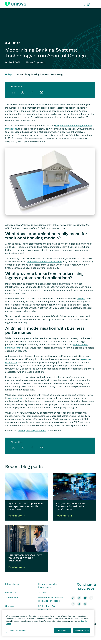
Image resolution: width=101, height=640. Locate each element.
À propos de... (12, 598)
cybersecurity (16, 398)
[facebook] (32, 92)
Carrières (10, 606)
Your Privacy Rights (17, 630)
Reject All (62, 630)
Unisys (8, 74)
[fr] (88, 4)
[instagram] (73, 604)
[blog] (79, 604)
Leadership (11, 592)
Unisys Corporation (36, 62)
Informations (12, 584)
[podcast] (85, 604)
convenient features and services (44, 262)
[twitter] (22, 92)
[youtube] (85, 598)
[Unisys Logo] (15, 4)
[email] (41, 92)
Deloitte (81, 299)
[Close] (90, 612)
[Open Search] (83, 4)
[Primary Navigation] (94, 4)
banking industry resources (32, 431)
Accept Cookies (82, 630)
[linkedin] (13, 92)
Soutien (42, 592)
